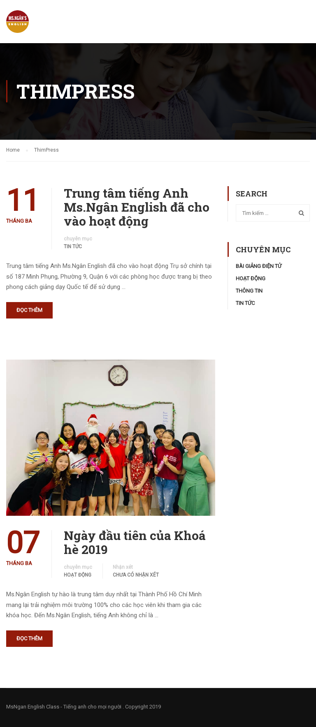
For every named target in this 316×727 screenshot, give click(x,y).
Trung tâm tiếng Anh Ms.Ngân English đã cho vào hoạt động (136, 207)
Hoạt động (77, 575)
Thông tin (249, 291)
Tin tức (73, 246)
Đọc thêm (29, 310)
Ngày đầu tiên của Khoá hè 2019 (135, 542)
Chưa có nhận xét (136, 575)
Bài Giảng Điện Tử (258, 266)
